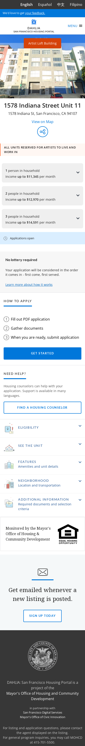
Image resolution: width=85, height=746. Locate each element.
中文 (60, 4)
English (26, 4)
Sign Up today (42, 618)
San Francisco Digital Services (42, 712)
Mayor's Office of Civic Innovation (42, 717)
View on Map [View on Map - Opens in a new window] (42, 121)
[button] (42, 428)
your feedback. (35, 13)
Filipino (76, 4)
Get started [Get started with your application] (42, 353)
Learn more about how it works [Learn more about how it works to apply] (29, 284)
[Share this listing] (42, 131)
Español (45, 4)
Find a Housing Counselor (42, 407)
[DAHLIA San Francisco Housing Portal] (34, 26)
